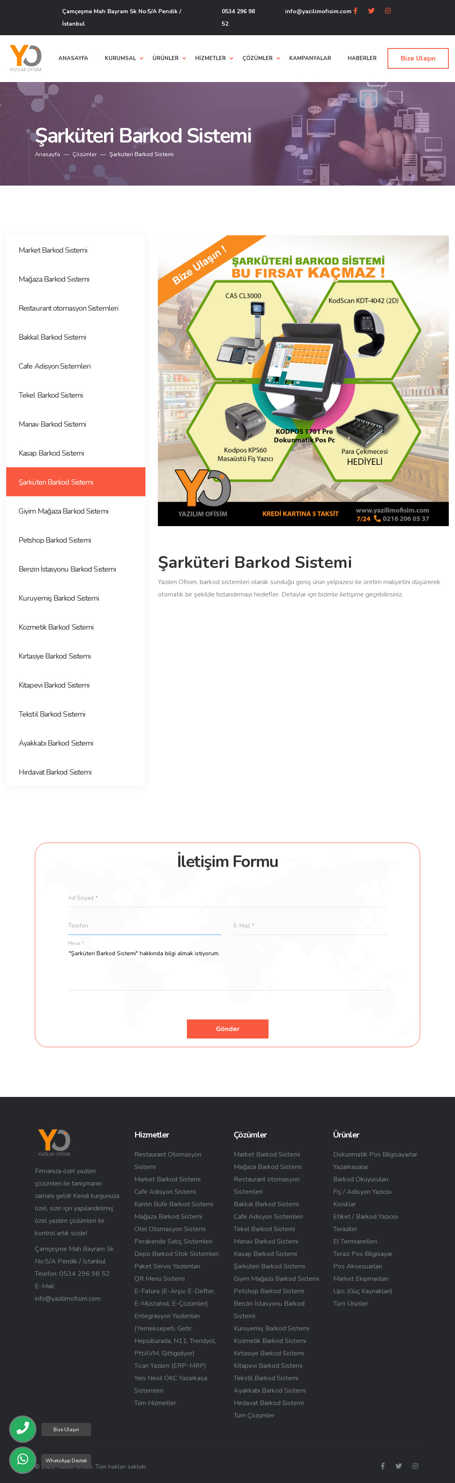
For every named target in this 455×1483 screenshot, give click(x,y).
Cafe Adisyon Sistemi (165, 1191)
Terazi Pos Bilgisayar (362, 1253)
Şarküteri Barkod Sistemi (269, 1266)
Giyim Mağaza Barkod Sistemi (276, 1278)
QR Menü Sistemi (159, 1278)
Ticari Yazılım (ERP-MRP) (170, 1365)
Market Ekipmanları (360, 1278)
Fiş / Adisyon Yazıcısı (362, 1191)
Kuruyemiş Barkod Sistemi (271, 1328)
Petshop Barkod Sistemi (269, 1291)
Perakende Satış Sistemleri (173, 1241)
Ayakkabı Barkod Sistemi (270, 1390)
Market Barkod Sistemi (167, 1179)
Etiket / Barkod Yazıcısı (365, 1216)
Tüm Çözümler (254, 1415)
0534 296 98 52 (238, 17)
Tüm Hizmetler (155, 1403)
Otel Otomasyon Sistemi (170, 1229)
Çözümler (85, 154)
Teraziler (345, 1229)
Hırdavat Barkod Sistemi (269, 1403)
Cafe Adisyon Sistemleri (268, 1216)
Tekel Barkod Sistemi (264, 1229)
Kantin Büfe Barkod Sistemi (173, 1204)
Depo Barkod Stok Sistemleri (176, 1253)
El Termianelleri (355, 1241)
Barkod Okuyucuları (360, 1179)
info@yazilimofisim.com (318, 11)
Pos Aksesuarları (357, 1266)
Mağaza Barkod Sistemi (168, 1216)
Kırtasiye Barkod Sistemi (269, 1353)
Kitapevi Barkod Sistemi (268, 1365)
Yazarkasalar (350, 1166)
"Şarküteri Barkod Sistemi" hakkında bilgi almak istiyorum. (227, 969)
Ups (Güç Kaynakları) (362, 1291)
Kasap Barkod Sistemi (265, 1253)
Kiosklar (344, 1204)
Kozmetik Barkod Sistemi (270, 1340)
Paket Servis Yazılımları (167, 1266)
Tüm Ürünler (350, 1303)
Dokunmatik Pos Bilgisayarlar (375, 1154)
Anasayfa (47, 154)
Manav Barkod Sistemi (266, 1241)
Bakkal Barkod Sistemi (266, 1204)
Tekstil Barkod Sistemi (266, 1378)
